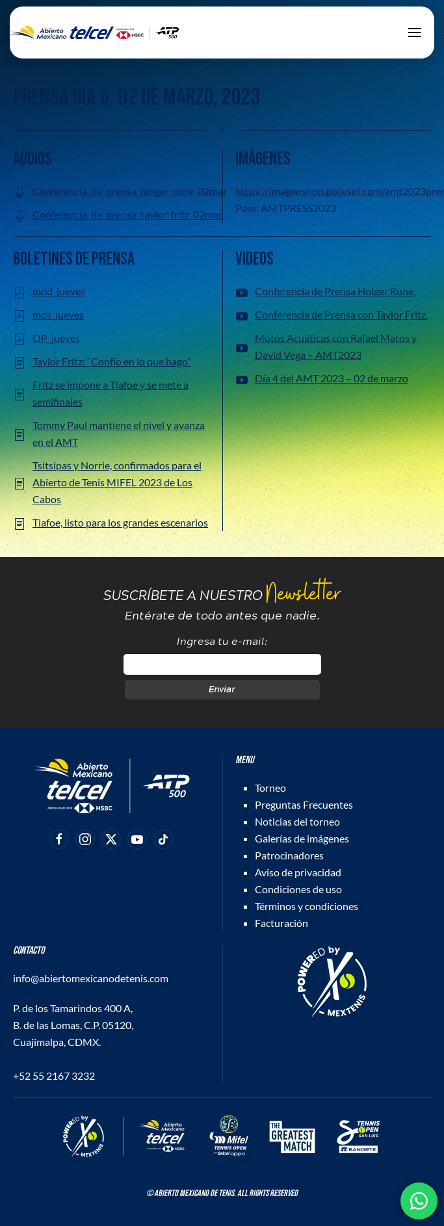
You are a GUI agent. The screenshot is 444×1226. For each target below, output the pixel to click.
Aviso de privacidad (298, 872)
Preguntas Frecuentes (304, 804)
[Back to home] (94, 32)
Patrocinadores (289, 855)
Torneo (270, 787)
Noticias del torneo (297, 821)
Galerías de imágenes (302, 838)
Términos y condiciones (306, 906)
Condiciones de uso (298, 889)
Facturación (281, 923)
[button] (414, 32)
